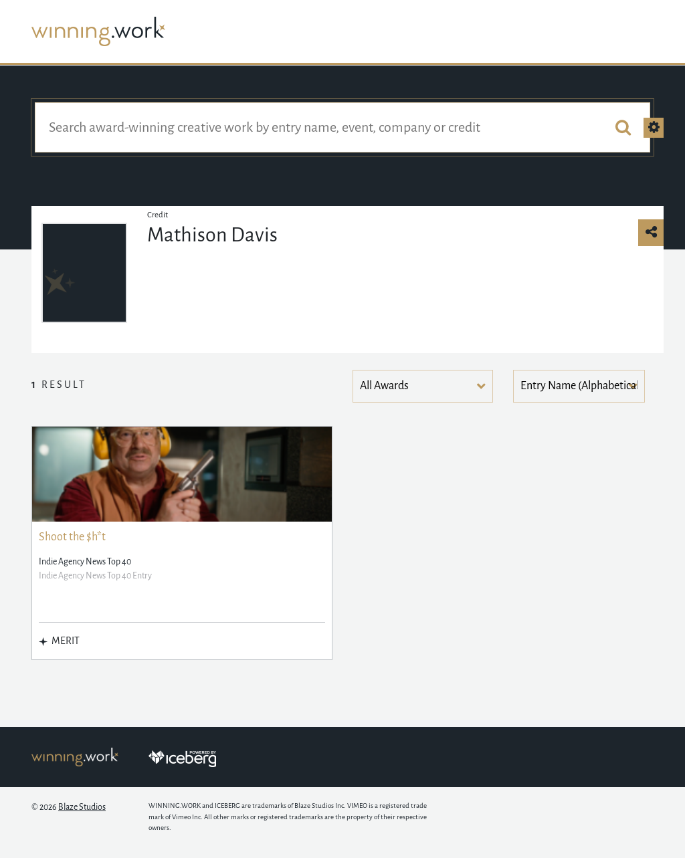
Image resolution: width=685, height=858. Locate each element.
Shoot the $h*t (72, 537)
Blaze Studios (82, 807)
